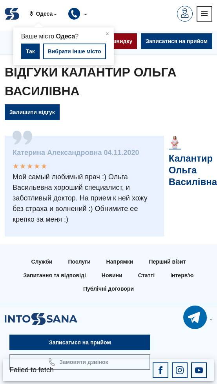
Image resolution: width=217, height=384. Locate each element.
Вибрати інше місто (74, 51)
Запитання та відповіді (54, 275)
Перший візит (167, 261)
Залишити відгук (32, 112)
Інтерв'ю (181, 275)
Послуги (79, 261)
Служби (41, 261)
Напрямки (119, 261)
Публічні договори (108, 289)
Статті (146, 275)
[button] (46, 14)
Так (30, 51)
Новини (112, 275)
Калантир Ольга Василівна (193, 170)
